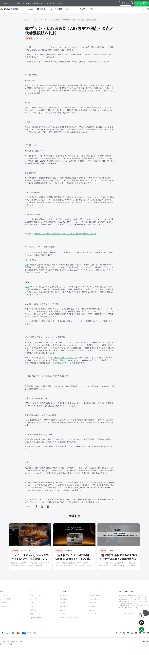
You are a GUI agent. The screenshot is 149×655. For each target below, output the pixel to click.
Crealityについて (35, 595)
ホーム (27, 19)
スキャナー (70, 9)
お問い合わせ (34, 610)
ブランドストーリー (36, 599)
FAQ (31, 606)
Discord (92, 606)
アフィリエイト (35, 614)
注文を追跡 (63, 595)
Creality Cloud (94, 599)
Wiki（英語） (64, 599)
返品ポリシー (64, 606)
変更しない (125, 3)
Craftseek (92, 614)
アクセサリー (95, 9)
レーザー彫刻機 (56, 9)
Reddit (91, 610)
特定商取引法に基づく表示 (68, 618)
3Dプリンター (42, 9)
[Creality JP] (9, 9)
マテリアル (82, 9)
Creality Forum (94, 595)
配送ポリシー (64, 603)
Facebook (92, 603)
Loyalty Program (35, 618)
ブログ (36, 19)
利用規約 (63, 614)
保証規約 (63, 610)
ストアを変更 (141, 3)
